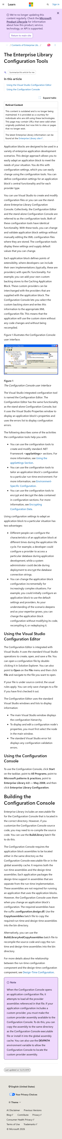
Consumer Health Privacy (19, 1119)
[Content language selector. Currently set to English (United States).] (22, 1086)
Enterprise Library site (30, 138)
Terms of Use (13, 1124)
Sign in (55, 4)
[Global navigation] (3, 4)
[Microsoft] (31, 4)
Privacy (36, 1114)
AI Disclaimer (13, 1110)
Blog (9, 1114)
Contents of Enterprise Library (26, 45)
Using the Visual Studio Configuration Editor (29, 84)
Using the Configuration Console (23, 89)
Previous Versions (32, 1110)
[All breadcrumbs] (7, 45)
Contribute (23, 1114)
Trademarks (29, 1124)
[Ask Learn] (49, 45)
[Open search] (47, 4)
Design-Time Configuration (38, 972)
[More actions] (55, 45)
